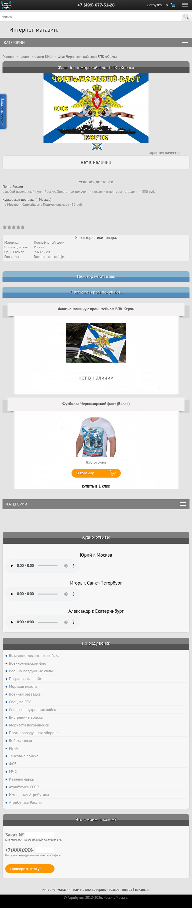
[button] (186, 16)
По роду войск (96, 643)
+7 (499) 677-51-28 (96, 4)
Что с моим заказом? (96, 819)
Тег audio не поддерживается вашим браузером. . (42, 566)
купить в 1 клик (96, 486)
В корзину (85, 473)
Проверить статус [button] (26, 869)
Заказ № (29, 834)
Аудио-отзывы (96, 537)
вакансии (142, 889)
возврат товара (120, 889)
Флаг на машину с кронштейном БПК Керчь (96, 308)
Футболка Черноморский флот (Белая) (96, 403)
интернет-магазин (56, 889)
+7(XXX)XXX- (29, 850)
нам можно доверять (89, 889)
